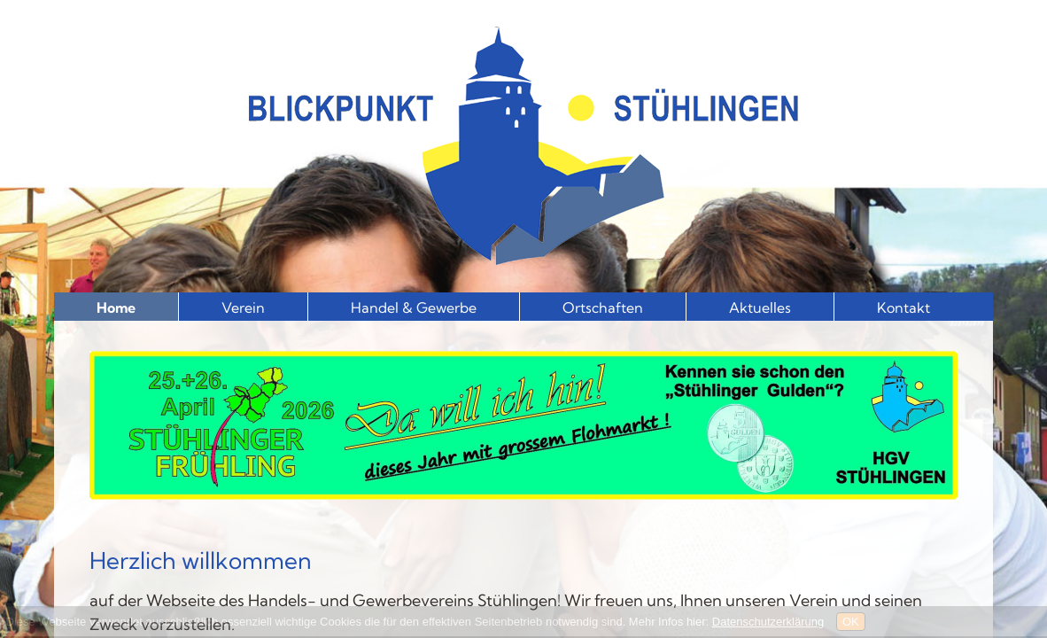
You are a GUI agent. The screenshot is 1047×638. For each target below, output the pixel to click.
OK (850, 621)
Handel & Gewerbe (414, 307)
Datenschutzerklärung (768, 621)
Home (116, 307)
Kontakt (903, 307)
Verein (243, 307)
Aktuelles (760, 307)
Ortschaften (602, 307)
